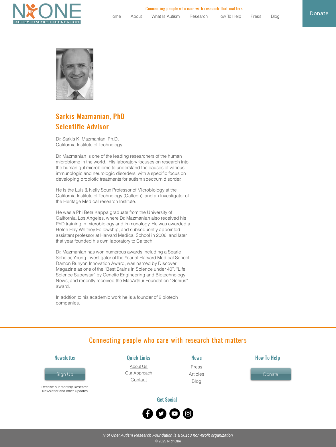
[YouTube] (174, 413)
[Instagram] (188, 413)
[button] (136, 16)
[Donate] (271, 374)
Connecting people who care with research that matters (168, 340)
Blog (196, 381)
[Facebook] (147, 413)
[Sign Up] (65, 374)
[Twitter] (161, 413)
